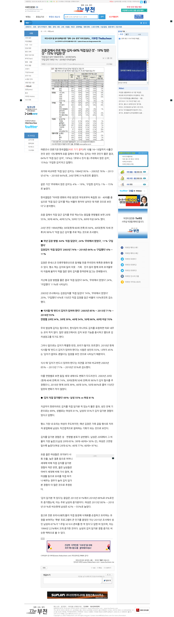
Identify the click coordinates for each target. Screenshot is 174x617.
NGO (73, 27)
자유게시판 (135, 1)
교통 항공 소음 (30, 82)
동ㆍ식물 (49, 1)
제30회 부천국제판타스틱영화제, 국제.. (131, 95)
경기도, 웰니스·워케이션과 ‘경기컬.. (130, 104)
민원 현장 (28, 48)
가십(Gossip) (29, 72)
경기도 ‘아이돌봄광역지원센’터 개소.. (131, 110)
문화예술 (79, 27)
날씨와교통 (118, 1)
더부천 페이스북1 (131, 247)
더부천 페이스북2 (128, 164)
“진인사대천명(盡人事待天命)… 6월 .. (131, 98)
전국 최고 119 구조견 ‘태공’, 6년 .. (130, 101)
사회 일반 (28, 38)
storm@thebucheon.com (76, 64)
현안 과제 (28, 51)
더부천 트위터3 (131, 270)
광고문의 (63, 606)
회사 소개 (56, 606)
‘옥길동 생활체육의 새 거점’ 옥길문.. (130, 92)
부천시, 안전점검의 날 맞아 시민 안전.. (131, 107)
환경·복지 (111, 27)
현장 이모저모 (29, 55)
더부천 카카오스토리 (132, 282)
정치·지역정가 (42, 27)
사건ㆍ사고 (28, 45)
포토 (34, 27)
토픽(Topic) (29, 58)
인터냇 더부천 (122, 83)
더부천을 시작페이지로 (72, 1)
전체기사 (28, 27)
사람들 (67, 27)
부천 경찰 (28, 65)
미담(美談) (28, 41)
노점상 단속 (29, 79)
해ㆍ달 (55, 1)
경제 (54, 27)
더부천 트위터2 (131, 265)
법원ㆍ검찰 (28, 62)
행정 (49, 27)
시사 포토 (28, 100)
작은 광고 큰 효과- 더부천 (130, 159)
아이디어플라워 (127, 156)
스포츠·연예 (95, 27)
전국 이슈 (28, 76)
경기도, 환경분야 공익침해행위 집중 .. (131, 113)
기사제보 (61, 1)
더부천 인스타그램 (132, 276)
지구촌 (129, 1)
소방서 (27, 69)
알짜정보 (31, 143)
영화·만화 (86, 27)
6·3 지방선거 (113, 17)
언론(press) (29, 89)
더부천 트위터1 (127, 161)
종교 (26, 93)
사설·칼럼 (103, 27)
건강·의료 (119, 27)
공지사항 (31, 140)
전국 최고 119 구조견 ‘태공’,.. (130, 38)
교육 (62, 27)
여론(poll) (28, 86)
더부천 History (30, 96)
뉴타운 (124, 1)
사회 (58, 27)
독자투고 (31, 147)
